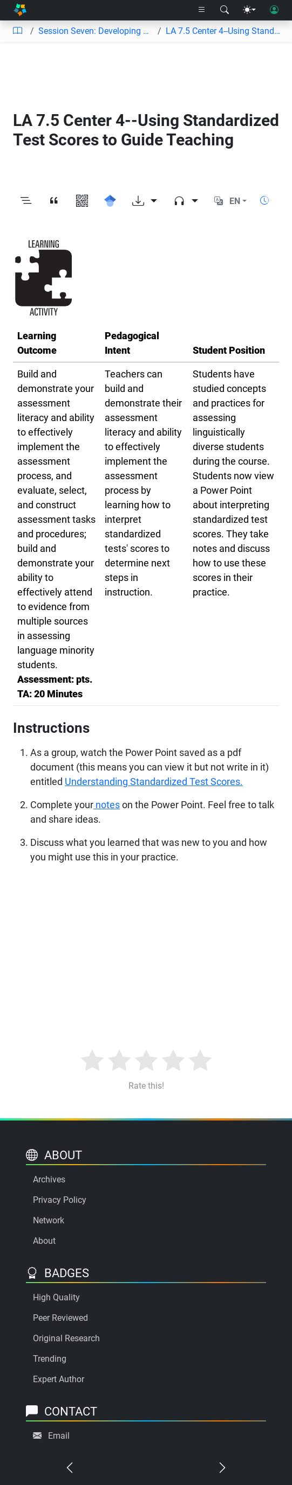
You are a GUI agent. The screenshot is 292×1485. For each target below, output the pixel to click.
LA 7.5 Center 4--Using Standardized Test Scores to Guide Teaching (224, 31)
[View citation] (54, 201)
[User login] (274, 10)
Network (48, 1220)
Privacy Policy (59, 1200)
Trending (49, 1359)
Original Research (66, 1338)
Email (59, 1436)
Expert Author (58, 1379)
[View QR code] (82, 201)
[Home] (19, 10)
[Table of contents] (17, 31)
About (44, 1241)
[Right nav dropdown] (202, 10)
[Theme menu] (249, 10)
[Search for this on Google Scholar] (110, 201)
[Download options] (144, 201)
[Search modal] (224, 10)
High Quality (56, 1297)
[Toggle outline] (26, 201)
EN (234, 201)
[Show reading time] (264, 200)
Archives (49, 1179)
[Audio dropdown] (185, 201)
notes (106, 804)
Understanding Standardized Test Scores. (154, 781)
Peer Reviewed (60, 1318)
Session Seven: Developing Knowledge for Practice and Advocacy (95, 31)
